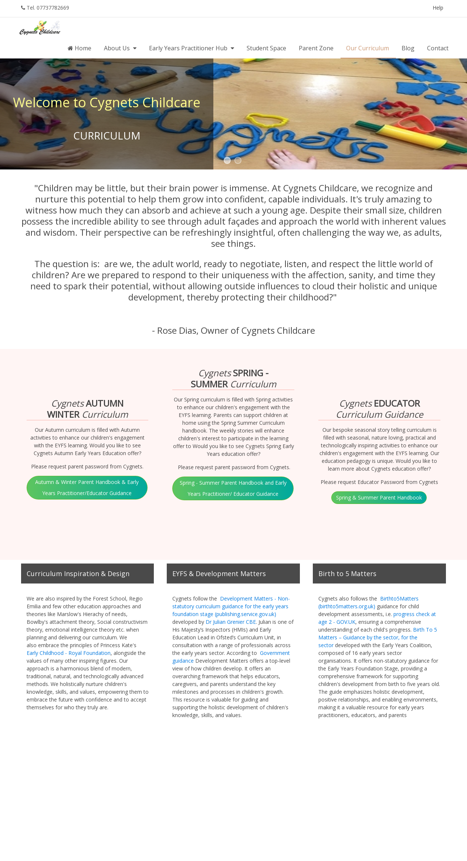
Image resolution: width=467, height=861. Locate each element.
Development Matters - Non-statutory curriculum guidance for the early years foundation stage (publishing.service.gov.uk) (231, 606)
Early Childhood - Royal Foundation (69, 652)
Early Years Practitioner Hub (192, 48)
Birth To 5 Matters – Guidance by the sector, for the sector (377, 637)
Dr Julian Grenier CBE (231, 621)
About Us (121, 48)
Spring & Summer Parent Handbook (379, 497)
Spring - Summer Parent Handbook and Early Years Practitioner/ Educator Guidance (233, 488)
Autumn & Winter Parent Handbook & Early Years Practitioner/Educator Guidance (87, 487)
